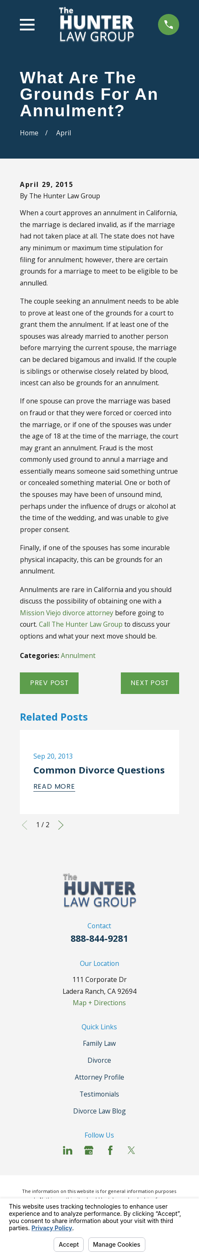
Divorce (99, 1060)
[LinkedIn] (67, 1150)
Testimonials (99, 1094)
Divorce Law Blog (99, 1111)
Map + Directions (99, 1002)
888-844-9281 (99, 938)
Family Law (99, 1043)
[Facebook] (110, 1150)
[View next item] (60, 825)
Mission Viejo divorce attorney (66, 612)
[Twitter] (131, 1150)
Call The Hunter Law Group (81, 624)
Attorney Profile (99, 1077)
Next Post (150, 683)
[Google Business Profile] (88, 1150)
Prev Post (49, 683)
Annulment (78, 655)
